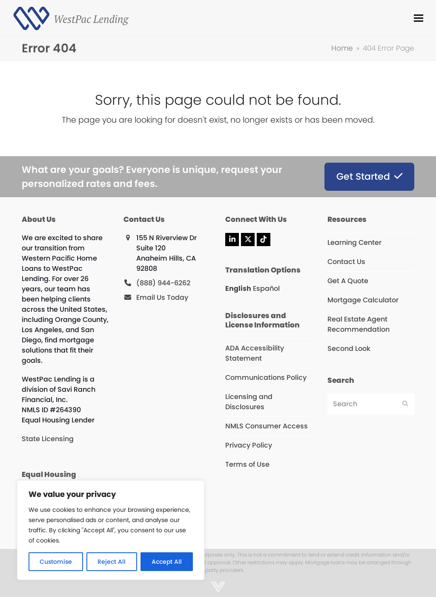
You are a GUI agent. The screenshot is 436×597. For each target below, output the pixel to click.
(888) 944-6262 (163, 283)
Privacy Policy (248, 445)
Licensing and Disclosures (248, 402)
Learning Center (354, 242)
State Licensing (48, 439)
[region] (110, 530)
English (238, 288)
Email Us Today (162, 297)
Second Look (348, 348)
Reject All (112, 561)
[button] (418, 18)
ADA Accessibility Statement (254, 353)
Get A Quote (347, 281)
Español (266, 288)
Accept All (167, 561)
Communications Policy (266, 377)
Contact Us (346, 262)
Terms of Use (247, 464)
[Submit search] (405, 404)
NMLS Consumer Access (266, 426)
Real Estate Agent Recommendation (358, 324)
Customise (56, 561)
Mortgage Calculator (363, 300)
